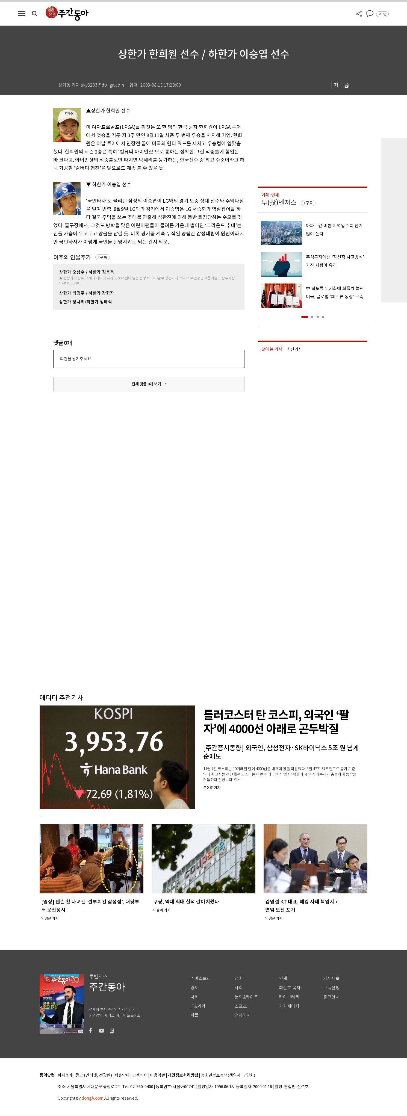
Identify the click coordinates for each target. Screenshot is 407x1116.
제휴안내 (122, 1075)
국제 (194, 997)
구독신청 (331, 987)
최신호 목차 (289, 987)
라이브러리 (289, 997)
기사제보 (331, 978)
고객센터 (140, 1075)
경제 (194, 987)
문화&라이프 (246, 997)
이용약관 (157, 1075)
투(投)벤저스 (278, 202)
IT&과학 (197, 1006)
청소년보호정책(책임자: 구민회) (228, 1075)
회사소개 (65, 1075)
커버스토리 (200, 978)
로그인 (382, 14)
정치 (239, 978)
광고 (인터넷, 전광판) (93, 1075)
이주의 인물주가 (72, 257)
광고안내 (331, 997)
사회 (239, 987)
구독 (103, 257)
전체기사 (243, 1015)
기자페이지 (289, 1006)
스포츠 (241, 1006)
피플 (194, 1015)
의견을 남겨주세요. (76, 358)
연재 (283, 978)
